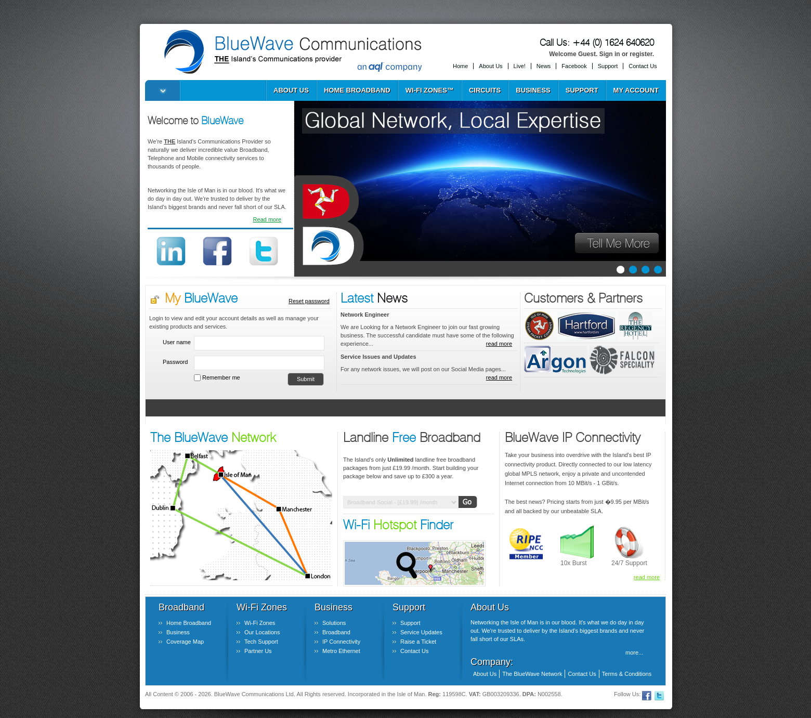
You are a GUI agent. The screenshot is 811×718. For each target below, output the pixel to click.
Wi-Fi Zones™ (430, 90)
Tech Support (261, 641)
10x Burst (573, 563)
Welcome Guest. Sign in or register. (601, 54)
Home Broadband (357, 90)
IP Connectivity (341, 641)
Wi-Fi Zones (259, 623)
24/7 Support (629, 563)
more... (634, 652)
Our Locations (262, 632)
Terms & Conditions (626, 674)
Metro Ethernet (341, 651)
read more (499, 344)
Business (533, 90)
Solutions (334, 623)
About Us (490, 66)
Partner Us (258, 651)
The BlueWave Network (532, 674)
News (544, 66)
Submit (306, 379)
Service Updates (421, 632)
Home (460, 66)
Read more (267, 219)
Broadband (336, 632)
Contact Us (643, 66)
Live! (520, 66)
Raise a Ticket (418, 641)
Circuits (485, 90)
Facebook (573, 66)
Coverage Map (185, 641)
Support (608, 66)
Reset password (309, 301)
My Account (636, 90)
